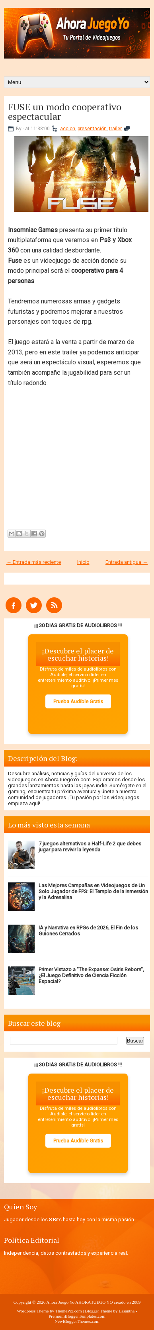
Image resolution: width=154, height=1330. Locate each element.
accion (67, 128)
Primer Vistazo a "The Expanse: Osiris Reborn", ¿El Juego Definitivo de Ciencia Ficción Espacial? (91, 975)
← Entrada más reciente (33, 562)
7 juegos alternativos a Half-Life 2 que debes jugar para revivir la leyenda (90, 847)
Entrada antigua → (126, 562)
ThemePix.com (68, 1310)
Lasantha (127, 1310)
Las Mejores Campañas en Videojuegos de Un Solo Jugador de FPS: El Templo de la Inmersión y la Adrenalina (93, 891)
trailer (115, 128)
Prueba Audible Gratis (78, 701)
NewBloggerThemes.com (77, 1321)
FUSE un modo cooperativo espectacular (64, 111)
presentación (92, 128)
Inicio (83, 562)
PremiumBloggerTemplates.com (77, 1316)
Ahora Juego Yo (60, 1302)
